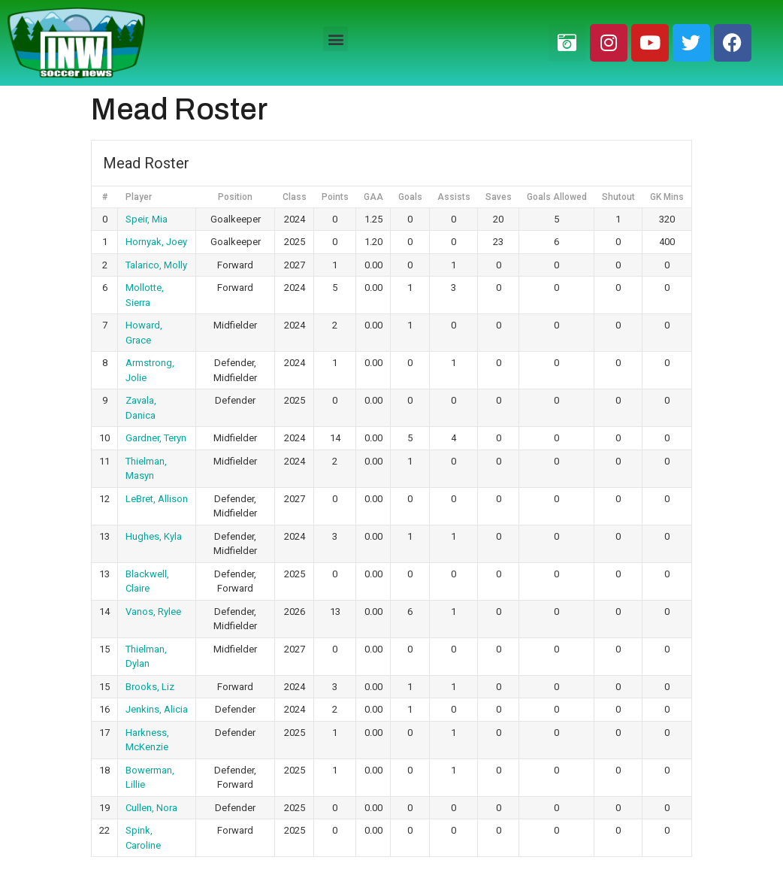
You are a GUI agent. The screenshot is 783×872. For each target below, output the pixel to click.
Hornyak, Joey (156, 241)
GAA (373, 197)
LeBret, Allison (156, 498)
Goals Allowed (557, 197)
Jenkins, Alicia (156, 709)
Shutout (618, 197)
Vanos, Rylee (153, 611)
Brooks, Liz (149, 686)
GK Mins (667, 197)
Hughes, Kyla (153, 536)
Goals (410, 197)
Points (335, 197)
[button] (335, 38)
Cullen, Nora (151, 807)
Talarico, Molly (156, 265)
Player (138, 197)
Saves (498, 197)
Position (235, 197)
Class (295, 197)
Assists (453, 197)
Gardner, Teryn (155, 438)
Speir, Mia (146, 219)
